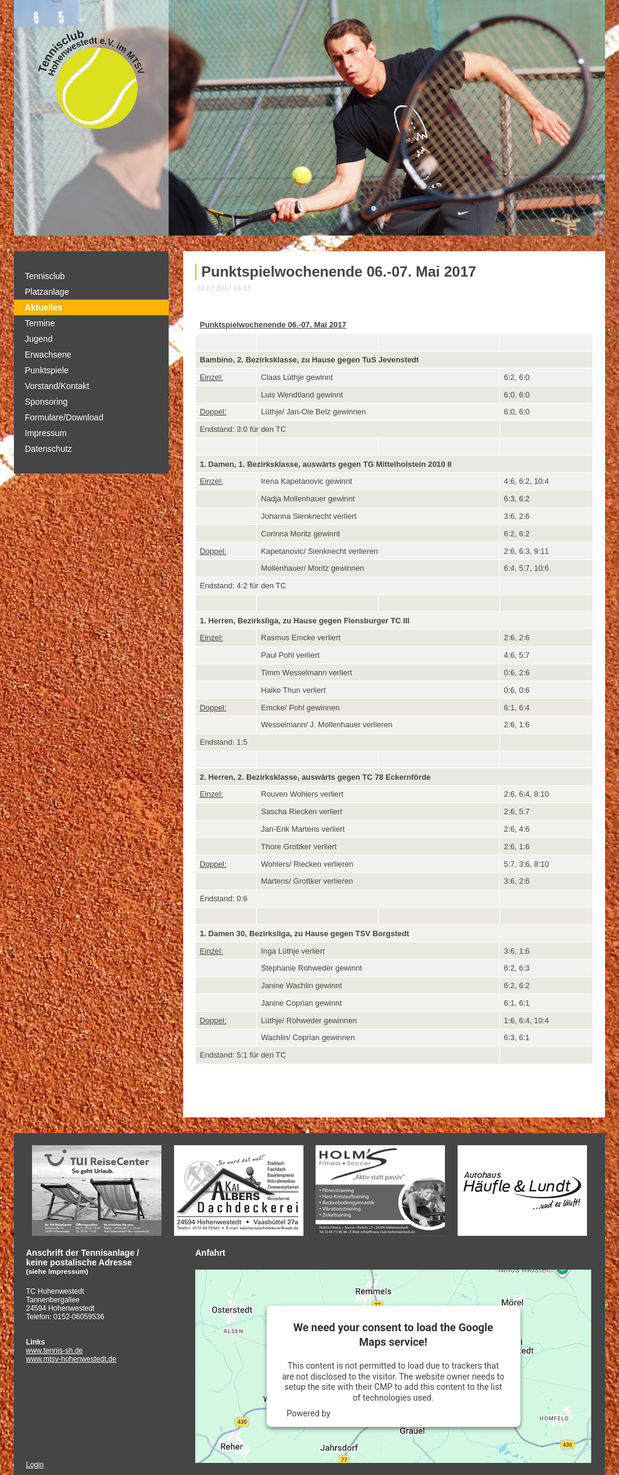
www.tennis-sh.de (54, 1350)
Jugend (39, 339)
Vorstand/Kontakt (57, 386)
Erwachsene (48, 354)
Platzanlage (47, 292)
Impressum (45, 433)
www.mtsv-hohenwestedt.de (71, 1359)
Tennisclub (45, 276)
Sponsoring (46, 402)
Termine (40, 323)
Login (35, 1465)
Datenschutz (48, 449)
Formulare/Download (64, 417)
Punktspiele (46, 370)
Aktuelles (43, 307)
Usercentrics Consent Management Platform (416, 1413)
